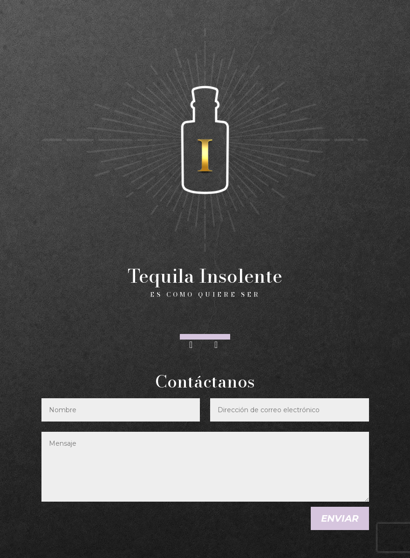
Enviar (340, 518)
